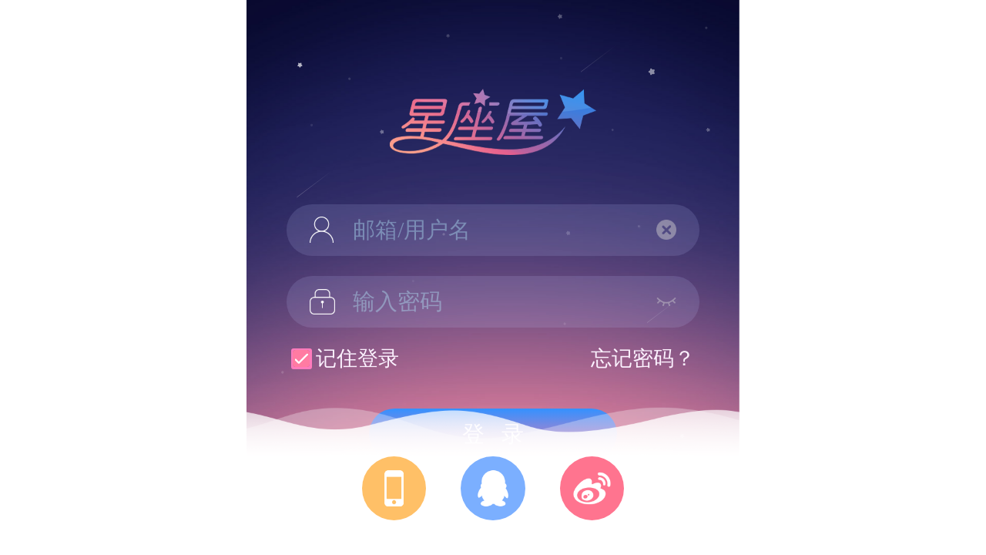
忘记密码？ (643, 358)
